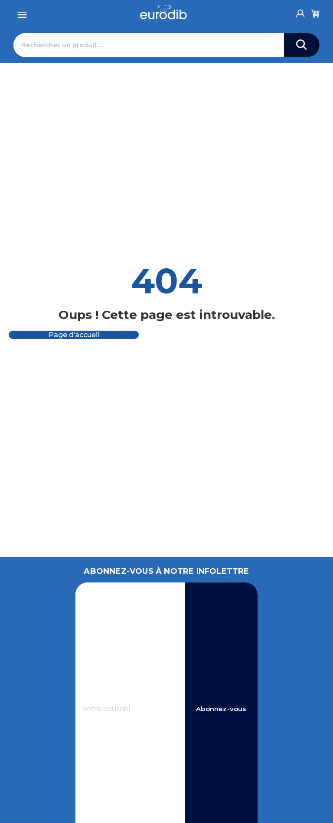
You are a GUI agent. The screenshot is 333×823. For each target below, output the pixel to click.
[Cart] (315, 12)
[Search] (302, 45)
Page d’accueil (74, 335)
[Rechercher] (148, 45)
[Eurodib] (164, 12)
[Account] (300, 11)
